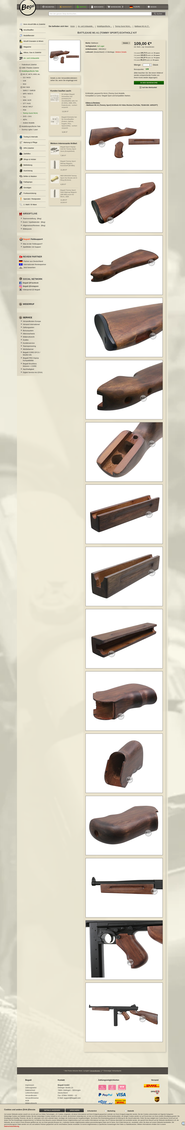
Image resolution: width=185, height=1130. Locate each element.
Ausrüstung (25, 173)
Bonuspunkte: (139, 72)
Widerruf (28, 307)
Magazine (25, 49)
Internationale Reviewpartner (34, 267)
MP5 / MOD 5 (28, 97)
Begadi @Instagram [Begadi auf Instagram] (31, 289)
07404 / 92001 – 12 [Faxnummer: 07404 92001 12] (69, 1097)
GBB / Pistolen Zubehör (30, 71)
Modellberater (26, 38)
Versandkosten (149, 50)
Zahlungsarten (28, 330)
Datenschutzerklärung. (11, 1126)
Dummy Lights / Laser (30, 132)
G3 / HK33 (27, 80)
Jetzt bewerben (29, 270)
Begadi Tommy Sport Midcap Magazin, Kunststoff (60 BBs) (68, 166)
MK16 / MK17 (28, 110)
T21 (24, 100)
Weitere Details (120, 55)
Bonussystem (28, 333)
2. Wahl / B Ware (28, 207)
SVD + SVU (27, 119)
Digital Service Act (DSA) (32, 375)
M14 (24, 87)
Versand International (31, 327)
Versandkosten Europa (32, 324)
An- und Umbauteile (29, 61)
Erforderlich (92, 1111)
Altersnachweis (29, 337)
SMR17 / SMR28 (29, 93)
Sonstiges (25, 190)
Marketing (111, 1111)
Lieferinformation (31, 1095)
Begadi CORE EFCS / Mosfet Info (31, 356)
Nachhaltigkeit (28, 372)
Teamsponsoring (29, 349)
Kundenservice (29, 346)
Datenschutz (30, 1092)
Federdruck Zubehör (29, 67)
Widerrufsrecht (28, 340)
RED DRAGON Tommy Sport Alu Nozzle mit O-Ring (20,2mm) (68, 181)
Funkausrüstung (27, 196)
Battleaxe (94, 46)
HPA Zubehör (26, 151)
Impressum (29, 1087)
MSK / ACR (27, 103)
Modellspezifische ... (104, 29)
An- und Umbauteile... (86, 29)
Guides (26, 343)
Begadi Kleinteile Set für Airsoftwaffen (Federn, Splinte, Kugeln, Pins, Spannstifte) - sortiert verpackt (69, 125)
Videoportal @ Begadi (31, 293)
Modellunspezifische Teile (31, 129)
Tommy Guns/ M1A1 (30, 116)
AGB (27, 1103)
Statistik (130, 1111)
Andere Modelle (28, 126)
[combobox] (100, 16)
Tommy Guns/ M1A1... (123, 29)
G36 (24, 84)
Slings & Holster (27, 162)
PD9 (24, 113)
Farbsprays (25, 185)
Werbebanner (28, 352)
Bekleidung (25, 168)
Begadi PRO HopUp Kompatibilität (31, 362)
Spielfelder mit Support (32, 250)
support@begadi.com (72, 1100)
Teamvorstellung (32, 221)
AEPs (25, 122)
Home (72, 29)
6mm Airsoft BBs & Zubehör (32, 27)
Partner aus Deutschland (33, 264)
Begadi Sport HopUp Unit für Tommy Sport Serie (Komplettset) (68, 152)
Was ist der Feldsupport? (32, 247)
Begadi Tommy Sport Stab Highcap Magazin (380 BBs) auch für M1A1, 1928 (68, 196)
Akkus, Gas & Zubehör (30, 55)
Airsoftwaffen (26, 32)
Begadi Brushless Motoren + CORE (30, 368)
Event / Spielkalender (34, 225)
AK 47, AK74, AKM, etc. (31, 77)
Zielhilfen (25, 156)
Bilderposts (27, 232)
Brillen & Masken (28, 179)
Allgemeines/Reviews (34, 228)
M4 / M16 (26, 90)
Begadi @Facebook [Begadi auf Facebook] (30, 286)
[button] (135, 9)
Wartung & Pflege (28, 145)
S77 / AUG (27, 106)
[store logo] (27, 10)
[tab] (126, 46)
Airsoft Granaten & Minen (31, 44)
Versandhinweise (32, 1100)
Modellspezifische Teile (30, 74)
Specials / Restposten (30, 201)
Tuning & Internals (28, 139)
